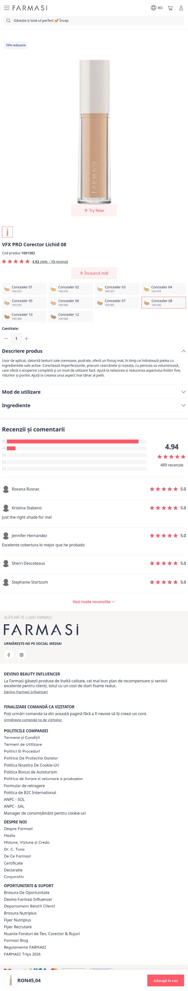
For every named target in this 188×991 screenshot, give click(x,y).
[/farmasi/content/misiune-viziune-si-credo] (26, 842)
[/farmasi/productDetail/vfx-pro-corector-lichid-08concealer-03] (117, 289)
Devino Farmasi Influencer (28, 899)
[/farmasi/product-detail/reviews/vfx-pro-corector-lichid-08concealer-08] (94, 602)
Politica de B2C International (30, 792)
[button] (165, 980)
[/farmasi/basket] (170, 8)
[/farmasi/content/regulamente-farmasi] (25, 947)
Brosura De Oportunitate (26, 892)
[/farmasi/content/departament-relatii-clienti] (29, 906)
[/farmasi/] (30, 8)
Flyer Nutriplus (17, 920)
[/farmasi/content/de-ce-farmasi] (17, 856)
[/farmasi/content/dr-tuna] (14, 849)
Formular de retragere (24, 785)
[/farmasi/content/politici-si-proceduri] (22, 751)
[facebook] (9, 655)
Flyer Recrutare (18, 926)
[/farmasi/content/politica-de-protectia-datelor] (31, 758)
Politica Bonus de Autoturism (30, 772)
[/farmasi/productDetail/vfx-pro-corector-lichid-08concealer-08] (163, 302)
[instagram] (21, 655)
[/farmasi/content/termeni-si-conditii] (22, 737)
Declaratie (13, 870)
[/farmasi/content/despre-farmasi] (18, 828)
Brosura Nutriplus (20, 913)
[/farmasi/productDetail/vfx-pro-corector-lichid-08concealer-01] (24, 289)
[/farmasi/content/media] (9, 835)
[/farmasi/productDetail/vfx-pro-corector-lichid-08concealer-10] (24, 316)
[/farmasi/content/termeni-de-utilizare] (23, 744)
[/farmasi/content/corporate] (14, 876)
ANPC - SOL (14, 799)
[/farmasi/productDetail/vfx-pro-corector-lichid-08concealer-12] (70, 316)
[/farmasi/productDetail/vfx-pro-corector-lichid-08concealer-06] (70, 302)
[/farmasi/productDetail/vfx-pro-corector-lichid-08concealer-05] (24, 302)
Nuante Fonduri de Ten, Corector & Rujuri (42, 933)
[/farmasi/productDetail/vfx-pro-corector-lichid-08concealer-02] (70, 289)
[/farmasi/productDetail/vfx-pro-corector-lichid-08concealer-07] (117, 302)
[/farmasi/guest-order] (33, 719)
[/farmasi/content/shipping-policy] (43, 778)
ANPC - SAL (14, 806)
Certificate (13, 863)
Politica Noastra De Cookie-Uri (31, 765)
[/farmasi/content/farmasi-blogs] (16, 940)
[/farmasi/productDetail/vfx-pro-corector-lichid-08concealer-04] (163, 289)
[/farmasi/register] (26, 692)
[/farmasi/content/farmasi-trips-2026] (22, 954)
